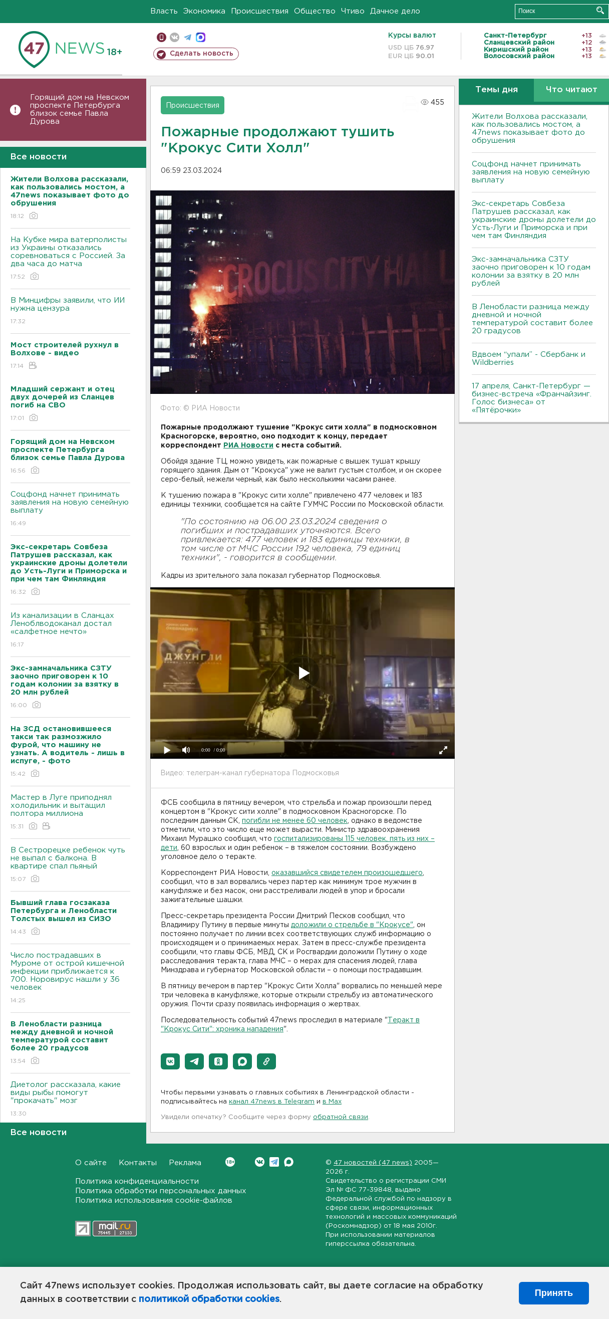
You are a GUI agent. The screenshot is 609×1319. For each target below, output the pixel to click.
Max (288, 1162)
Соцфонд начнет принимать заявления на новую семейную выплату (70, 509)
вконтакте (174, 37)
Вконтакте (230, 1162)
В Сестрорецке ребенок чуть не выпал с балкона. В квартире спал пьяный (70, 865)
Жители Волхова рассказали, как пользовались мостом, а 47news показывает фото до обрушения (529, 128)
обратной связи (340, 1117)
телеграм (187, 37)
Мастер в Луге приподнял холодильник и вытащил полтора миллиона (70, 812)
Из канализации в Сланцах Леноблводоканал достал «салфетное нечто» (70, 630)
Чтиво (353, 11)
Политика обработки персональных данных (160, 1191)
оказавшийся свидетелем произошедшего (347, 873)
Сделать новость (201, 54)
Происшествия (259, 11)
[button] (170, 1061)
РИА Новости (248, 446)
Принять (554, 1293)
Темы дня (496, 90)
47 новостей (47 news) (373, 1163)
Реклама (185, 1163)
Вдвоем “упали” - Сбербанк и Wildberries (528, 358)
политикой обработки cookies (209, 1299)
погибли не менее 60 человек (295, 821)
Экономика (204, 11)
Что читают (571, 90)
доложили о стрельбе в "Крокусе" (352, 925)
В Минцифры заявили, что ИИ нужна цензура (70, 311)
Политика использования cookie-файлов (153, 1200)
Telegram (274, 1162)
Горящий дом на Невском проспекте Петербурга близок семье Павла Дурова (79, 109)
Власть (164, 11)
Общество (315, 11)
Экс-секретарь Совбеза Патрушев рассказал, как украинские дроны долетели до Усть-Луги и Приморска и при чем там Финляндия (534, 219)
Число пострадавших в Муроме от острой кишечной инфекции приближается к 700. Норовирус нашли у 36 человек (70, 978)
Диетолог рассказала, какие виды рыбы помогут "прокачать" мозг (70, 1099)
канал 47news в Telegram (272, 1102)
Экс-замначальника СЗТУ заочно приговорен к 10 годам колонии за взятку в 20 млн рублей (531, 271)
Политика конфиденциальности (137, 1181)
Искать (600, 10)
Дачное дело (395, 11)
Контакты (138, 1163)
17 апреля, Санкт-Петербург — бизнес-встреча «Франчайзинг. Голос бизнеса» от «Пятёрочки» (531, 398)
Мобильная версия (161, 37)
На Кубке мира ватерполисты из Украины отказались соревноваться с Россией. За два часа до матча (70, 259)
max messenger (200, 37)
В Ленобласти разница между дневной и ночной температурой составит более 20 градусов (532, 319)
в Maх (332, 1102)
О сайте (91, 1163)
